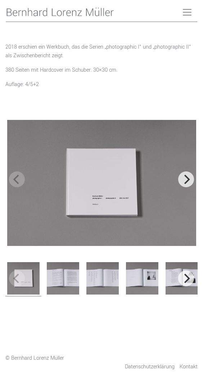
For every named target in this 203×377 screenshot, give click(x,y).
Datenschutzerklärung (150, 367)
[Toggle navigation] (187, 12)
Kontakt (189, 367)
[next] (186, 179)
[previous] (17, 179)
